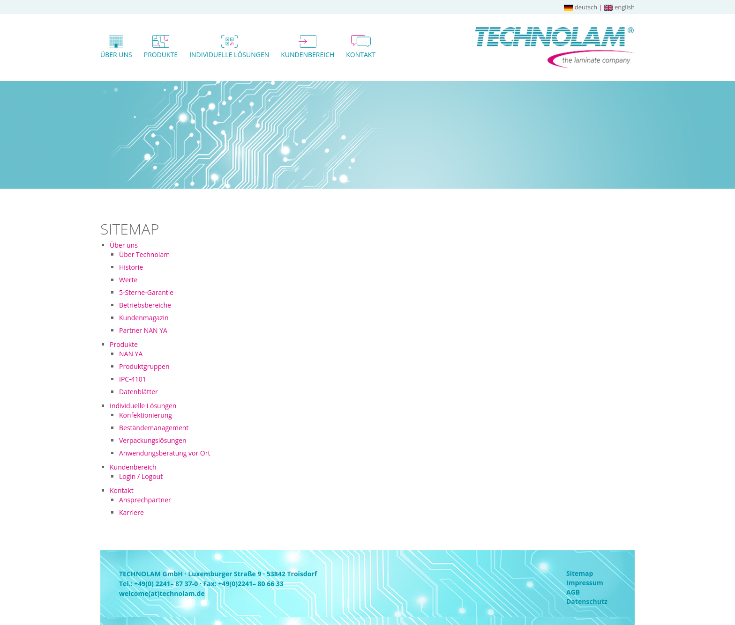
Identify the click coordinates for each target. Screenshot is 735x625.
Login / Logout (141, 476)
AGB (573, 592)
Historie (131, 267)
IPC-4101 (132, 379)
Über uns (124, 245)
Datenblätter (138, 391)
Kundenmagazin (144, 317)
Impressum (584, 582)
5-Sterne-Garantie (146, 292)
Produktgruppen (144, 366)
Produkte (124, 344)
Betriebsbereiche (145, 305)
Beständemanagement (153, 427)
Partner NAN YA (143, 330)
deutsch (580, 7)
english (619, 7)
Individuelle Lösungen (143, 405)
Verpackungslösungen (153, 440)
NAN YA (130, 353)
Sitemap (579, 573)
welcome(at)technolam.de (162, 593)
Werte (128, 279)
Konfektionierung (145, 415)
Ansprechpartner (145, 499)
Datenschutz (587, 601)
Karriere (131, 512)
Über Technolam (144, 254)
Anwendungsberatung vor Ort (164, 453)
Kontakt (122, 490)
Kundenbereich (133, 467)
